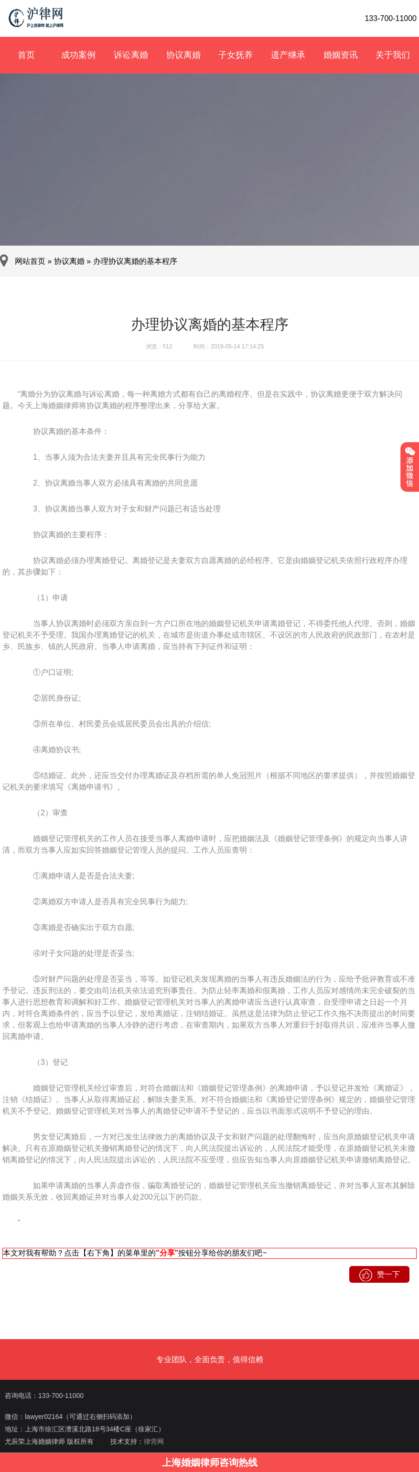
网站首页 (30, 261)
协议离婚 (183, 55)
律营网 (154, 1441)
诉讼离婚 (131, 55)
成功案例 (78, 55)
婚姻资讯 (340, 55)
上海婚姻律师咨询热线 (210, 1462)
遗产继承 (288, 55)
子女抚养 (235, 55)
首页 (26, 55)
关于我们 (393, 55)
